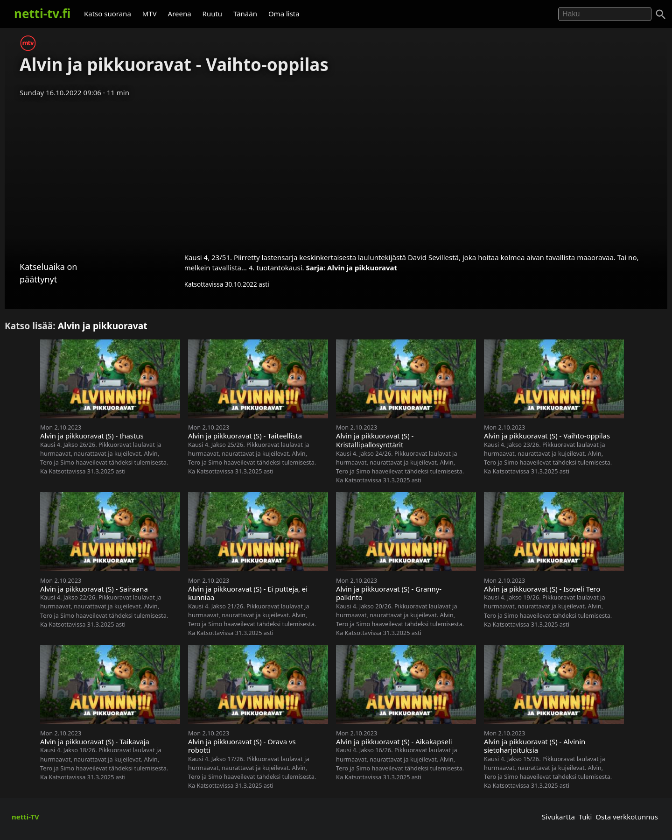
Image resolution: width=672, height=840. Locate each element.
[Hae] (604, 14)
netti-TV (25, 816)
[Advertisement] (336, 171)
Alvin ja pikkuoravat (362, 267)
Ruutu (213, 13)
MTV (149, 13)
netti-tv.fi (42, 13)
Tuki (585, 816)
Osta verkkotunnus (626, 816)
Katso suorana (107, 13)
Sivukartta (558, 816)
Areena (179, 13)
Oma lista (284, 13)
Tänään (245, 13)
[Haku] (661, 14)
